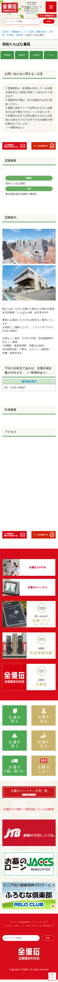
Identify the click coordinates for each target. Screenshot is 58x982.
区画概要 (36, 55)
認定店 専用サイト (26, 922)
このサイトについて (32, 926)
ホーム (14, 922)
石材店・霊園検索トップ (14, 31)
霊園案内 (21, 55)
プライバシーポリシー (14, 926)
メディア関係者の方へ (47, 16)
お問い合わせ (31, 13)
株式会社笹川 (29, 381)
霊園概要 (7, 55)
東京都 (19, 34)
